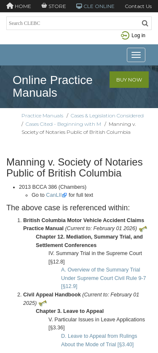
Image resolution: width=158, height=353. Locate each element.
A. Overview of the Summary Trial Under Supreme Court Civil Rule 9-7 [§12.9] (103, 278)
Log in (133, 35)
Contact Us (138, 6)
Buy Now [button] (129, 79)
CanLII (54, 195)
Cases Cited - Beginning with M (63, 124)
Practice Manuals (42, 115)
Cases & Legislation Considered (107, 115)
